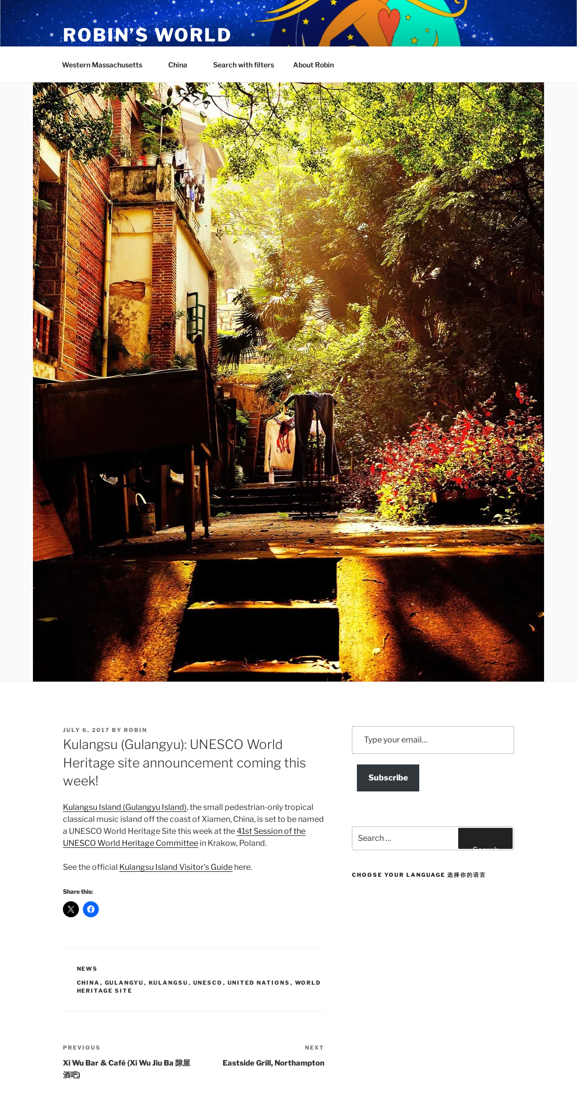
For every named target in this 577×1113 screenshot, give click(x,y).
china (88, 982)
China (182, 64)
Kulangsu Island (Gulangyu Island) (125, 807)
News (87, 968)
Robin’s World (147, 35)
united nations (259, 982)
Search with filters (243, 64)
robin (135, 730)
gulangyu (124, 982)
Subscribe (388, 777)
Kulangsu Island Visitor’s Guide (176, 867)
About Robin (313, 64)
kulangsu (169, 982)
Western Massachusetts (107, 64)
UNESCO (208, 982)
